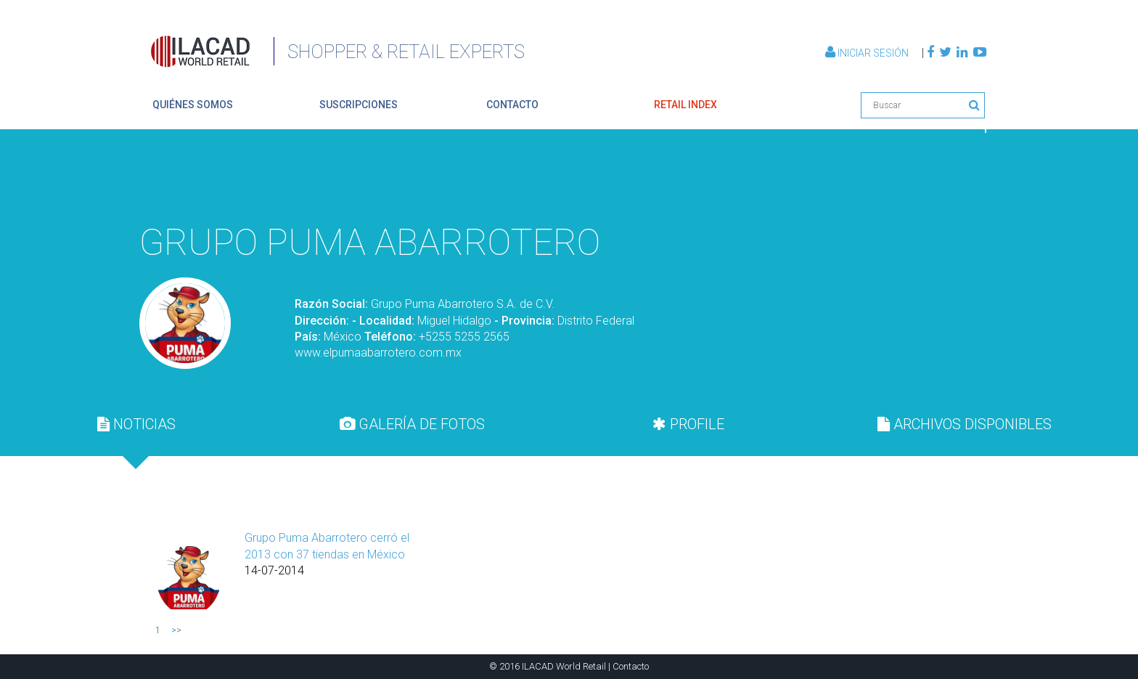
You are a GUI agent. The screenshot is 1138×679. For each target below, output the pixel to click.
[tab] (136, 424)
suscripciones (358, 104)
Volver (952, 180)
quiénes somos (192, 104)
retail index (685, 104)
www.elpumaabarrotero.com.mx (378, 352)
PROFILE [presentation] (688, 424)
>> (176, 630)
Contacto (631, 666)
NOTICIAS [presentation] (136, 424)
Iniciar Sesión (868, 53)
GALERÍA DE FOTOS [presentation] (412, 424)
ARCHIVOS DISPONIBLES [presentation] (964, 424)
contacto (512, 104)
